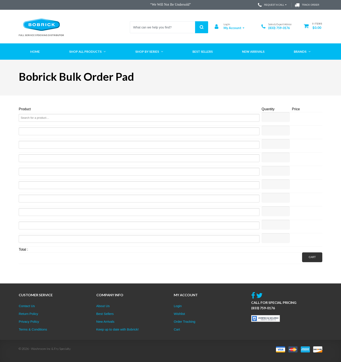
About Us (103, 306)
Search (201, 27)
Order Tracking (184, 321)
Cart (312, 257)
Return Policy (28, 314)
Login (178, 306)
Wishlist (179, 314)
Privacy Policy (29, 321)
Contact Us (27, 306)
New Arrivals (105, 321)
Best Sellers (105, 314)
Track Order (307, 5)
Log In (227, 24)
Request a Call (272, 5)
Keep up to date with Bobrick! (117, 329)
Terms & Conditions (33, 329)
